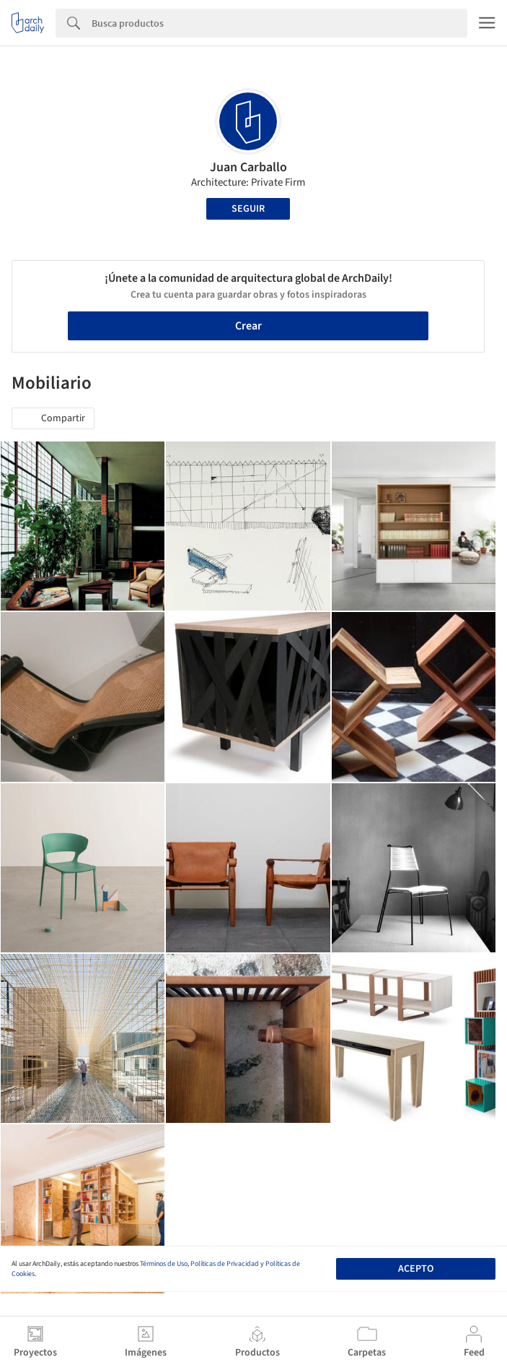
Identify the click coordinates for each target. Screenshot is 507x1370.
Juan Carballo (248, 167)
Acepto (415, 1269)
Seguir (248, 209)
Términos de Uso (164, 1264)
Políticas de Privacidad (224, 1264)
